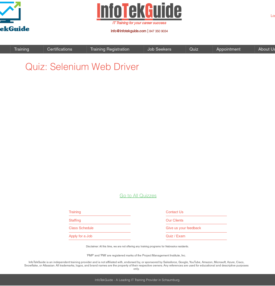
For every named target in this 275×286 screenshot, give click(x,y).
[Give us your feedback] (185, 227)
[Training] (76, 211)
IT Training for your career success (139, 23)
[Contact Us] (175, 211)
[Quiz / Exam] (177, 235)
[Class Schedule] (92, 228)
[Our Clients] (176, 220)
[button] (165, 49)
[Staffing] (76, 220)
